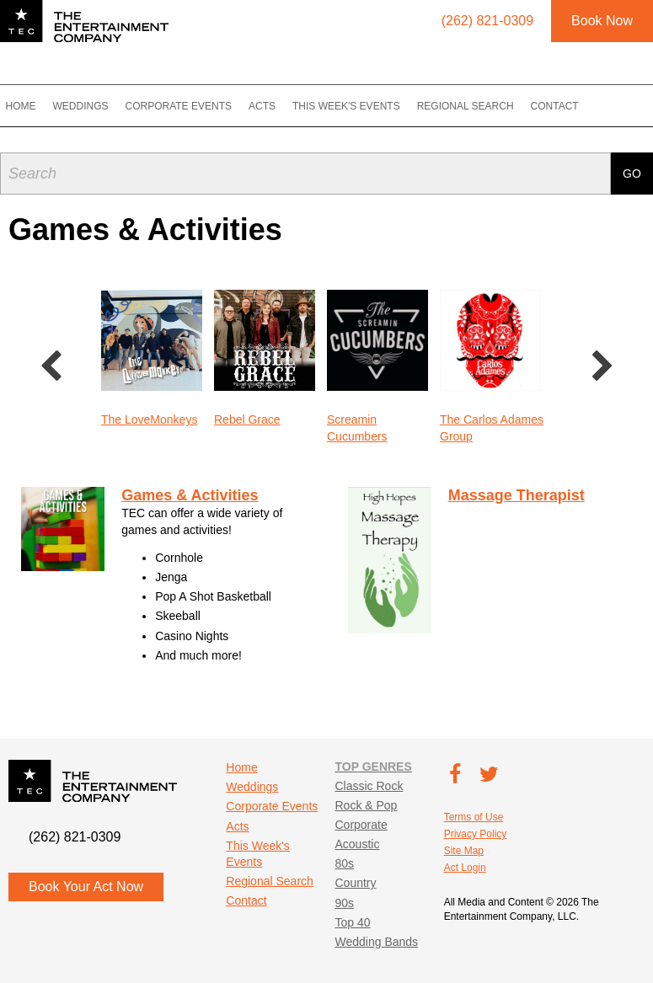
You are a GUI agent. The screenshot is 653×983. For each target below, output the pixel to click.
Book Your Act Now (86, 886)
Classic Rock (369, 786)
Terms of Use (474, 817)
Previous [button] (50, 367)
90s (344, 903)
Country (355, 883)
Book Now (602, 20)
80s (344, 863)
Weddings (96, 106)
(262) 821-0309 (74, 837)
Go (632, 169)
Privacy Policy (475, 834)
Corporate (361, 824)
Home (36, 106)
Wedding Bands (376, 941)
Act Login (465, 867)
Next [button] (602, 367)
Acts (277, 106)
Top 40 (352, 922)
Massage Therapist (516, 495)
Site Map (464, 851)
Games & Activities (189, 495)
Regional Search (480, 106)
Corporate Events (194, 106)
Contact (570, 106)
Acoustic (357, 844)
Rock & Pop (366, 805)
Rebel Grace (247, 419)
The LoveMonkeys (149, 419)
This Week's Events (361, 106)
